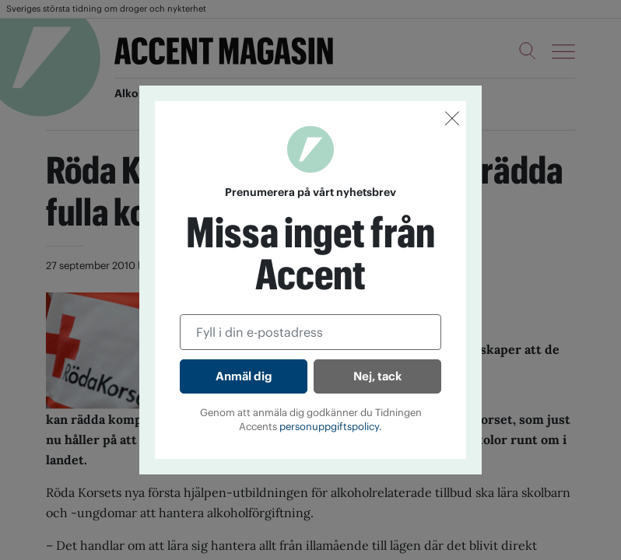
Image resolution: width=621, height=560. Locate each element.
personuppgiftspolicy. (330, 426)
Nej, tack (377, 376)
